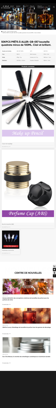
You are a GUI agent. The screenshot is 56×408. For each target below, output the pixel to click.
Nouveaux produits (18, 6)
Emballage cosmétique (32, 6)
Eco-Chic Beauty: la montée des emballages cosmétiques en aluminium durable (26, 356)
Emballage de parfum (25, 6)
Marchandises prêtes (12, 31)
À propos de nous (12, 6)
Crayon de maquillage (7, 143)
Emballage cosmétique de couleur (40, 7)
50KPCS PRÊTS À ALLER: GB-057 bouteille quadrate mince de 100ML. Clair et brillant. (22, 32)
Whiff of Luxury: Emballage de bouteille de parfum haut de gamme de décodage (27, 327)
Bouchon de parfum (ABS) (8, 224)
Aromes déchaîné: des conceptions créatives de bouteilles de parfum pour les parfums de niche (26, 299)
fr (52, 1)
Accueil (4, 31)
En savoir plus (6, 146)
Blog (49, 6)
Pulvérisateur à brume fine (8, 250)
